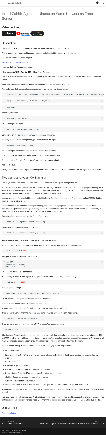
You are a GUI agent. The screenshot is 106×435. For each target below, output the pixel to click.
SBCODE (37, 33)
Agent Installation (9, 413)
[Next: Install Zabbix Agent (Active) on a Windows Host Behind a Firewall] (71, 423)
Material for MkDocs (15, 432)
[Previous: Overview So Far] (13, 423)
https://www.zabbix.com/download (15, 63)
